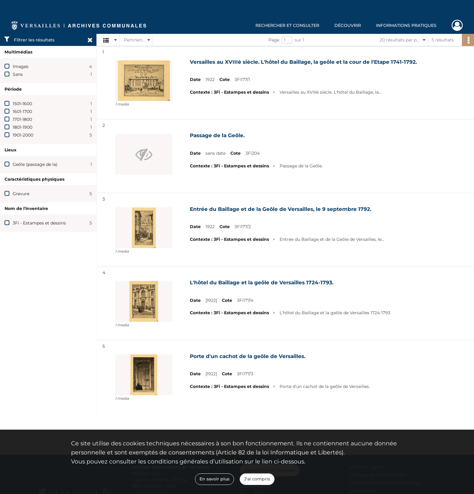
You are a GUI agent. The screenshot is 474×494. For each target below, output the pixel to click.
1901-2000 (23, 135)
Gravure (21, 193)
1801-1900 (22, 127)
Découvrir (347, 25)
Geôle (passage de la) (35, 164)
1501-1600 (22, 103)
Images (20, 66)
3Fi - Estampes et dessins (39, 223)
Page (273, 40)
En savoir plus (214, 479)
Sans (18, 74)
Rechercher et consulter (287, 25)
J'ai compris (257, 479)
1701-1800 (22, 119)
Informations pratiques (406, 25)
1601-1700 (22, 111)
